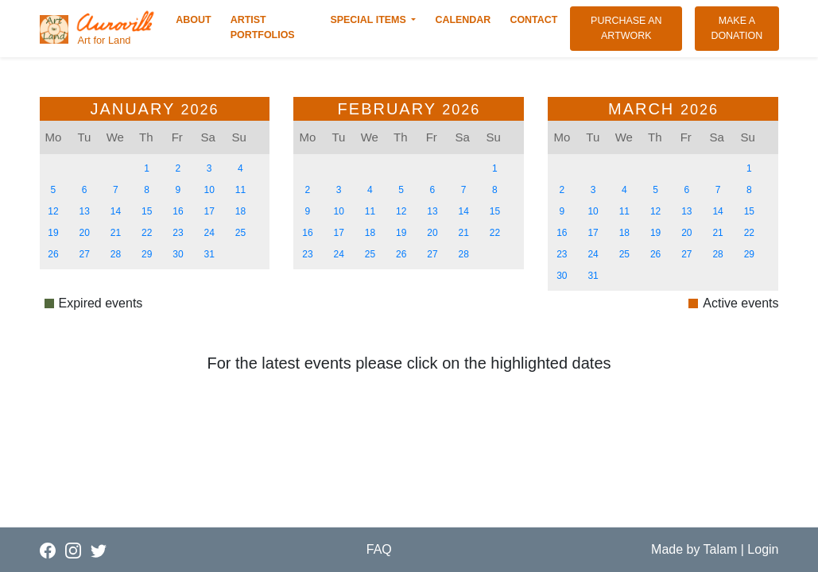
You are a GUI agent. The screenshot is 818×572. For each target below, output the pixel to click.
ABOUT (196, 19)
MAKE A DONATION (744, 28)
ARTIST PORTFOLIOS (274, 27)
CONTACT (537, 19)
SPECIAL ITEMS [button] (369, 19)
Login (762, 549)
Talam (721, 549)
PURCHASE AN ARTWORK (636, 28)
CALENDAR (466, 19)
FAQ (379, 549)
